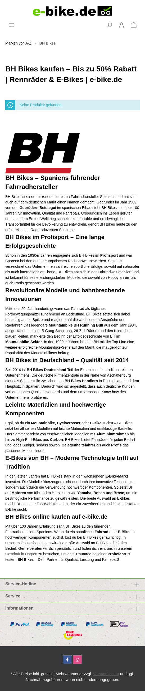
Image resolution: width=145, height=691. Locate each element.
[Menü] (11, 25)
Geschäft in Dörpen (21, 554)
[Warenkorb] (134, 25)
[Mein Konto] (121, 25)
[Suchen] (109, 25)
